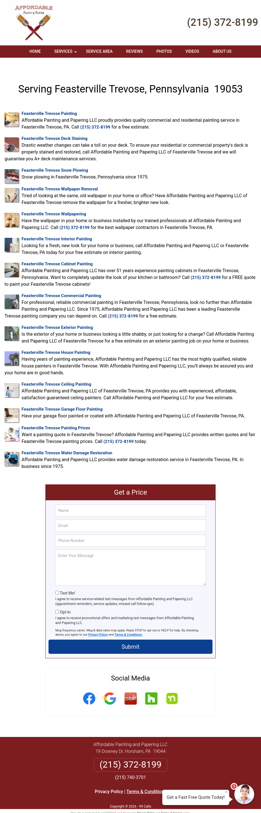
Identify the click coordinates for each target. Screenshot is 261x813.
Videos (192, 51)
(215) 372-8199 (222, 22)
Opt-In (65, 599)
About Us (222, 51)
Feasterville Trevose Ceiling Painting (56, 372)
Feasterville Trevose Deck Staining (54, 126)
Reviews (134, 51)
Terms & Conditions (128, 622)
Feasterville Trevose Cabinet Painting (57, 251)
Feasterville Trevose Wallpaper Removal (60, 176)
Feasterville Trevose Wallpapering (54, 201)
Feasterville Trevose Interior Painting (57, 226)
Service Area (99, 51)
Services (66, 53)
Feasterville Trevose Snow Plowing (55, 158)
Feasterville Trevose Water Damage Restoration (67, 440)
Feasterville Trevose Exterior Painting (57, 315)
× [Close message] (226, 792)
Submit (130, 634)
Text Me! (67, 581)
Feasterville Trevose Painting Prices (56, 415)
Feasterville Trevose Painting (49, 101)
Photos (164, 51)
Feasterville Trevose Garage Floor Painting (62, 397)
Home (35, 51)
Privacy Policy (98, 622)
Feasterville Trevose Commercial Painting (61, 283)
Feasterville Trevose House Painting (56, 340)
